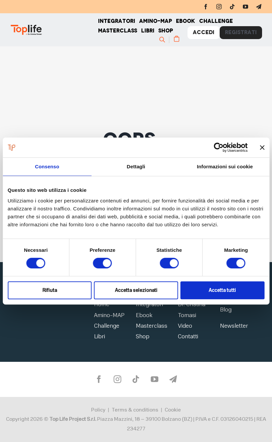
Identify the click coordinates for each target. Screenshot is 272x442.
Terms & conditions (135, 410)
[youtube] (245, 6)
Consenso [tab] (47, 166)
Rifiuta (49, 290)
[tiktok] (232, 6)
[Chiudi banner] (262, 147)
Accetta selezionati (136, 290)
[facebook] (205, 6)
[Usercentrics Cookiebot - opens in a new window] (218, 147)
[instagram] (219, 6)
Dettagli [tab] (136, 166)
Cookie (173, 410)
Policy (98, 410)
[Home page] (54, 30)
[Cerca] (165, 39)
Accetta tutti (222, 290)
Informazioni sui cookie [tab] (225, 166)
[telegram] (258, 6)
